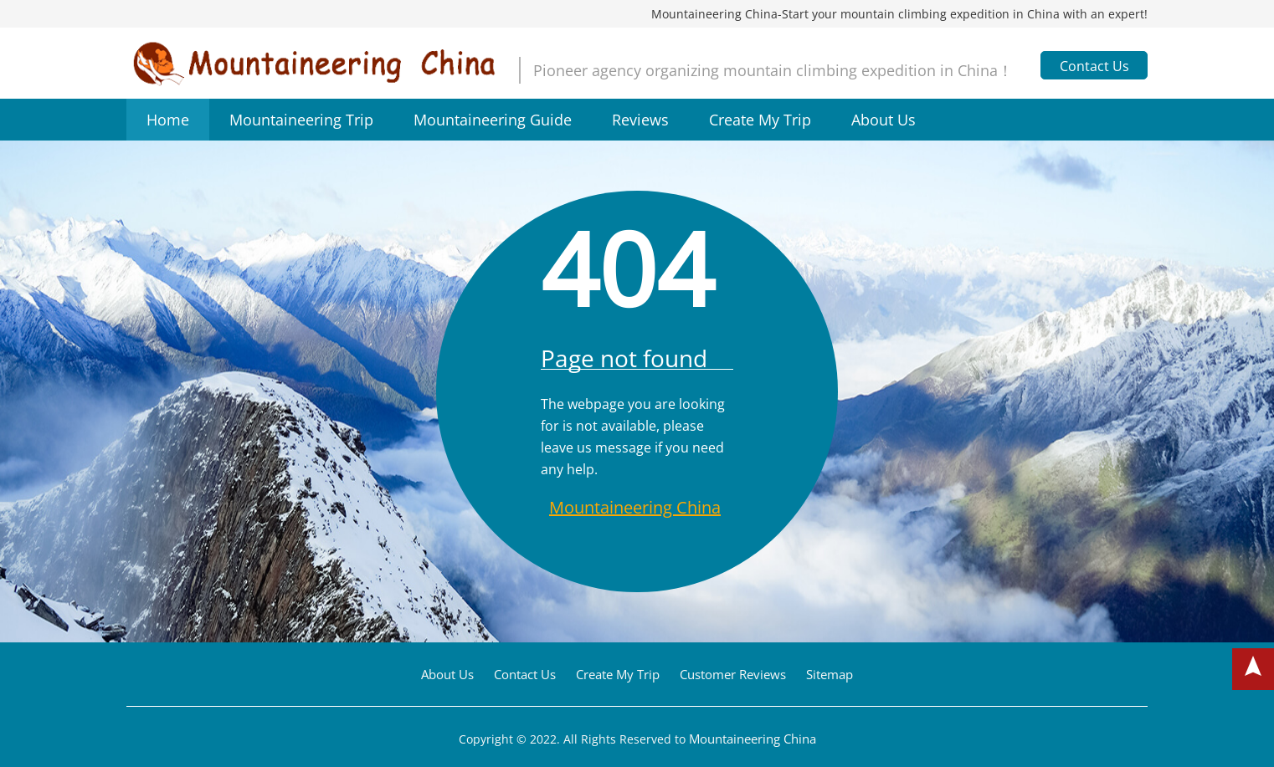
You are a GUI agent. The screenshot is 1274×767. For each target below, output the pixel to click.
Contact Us (1094, 66)
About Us (883, 120)
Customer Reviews (733, 674)
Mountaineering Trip (301, 120)
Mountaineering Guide (493, 120)
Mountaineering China (635, 507)
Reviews (640, 120)
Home (167, 120)
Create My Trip (760, 120)
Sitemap (829, 674)
